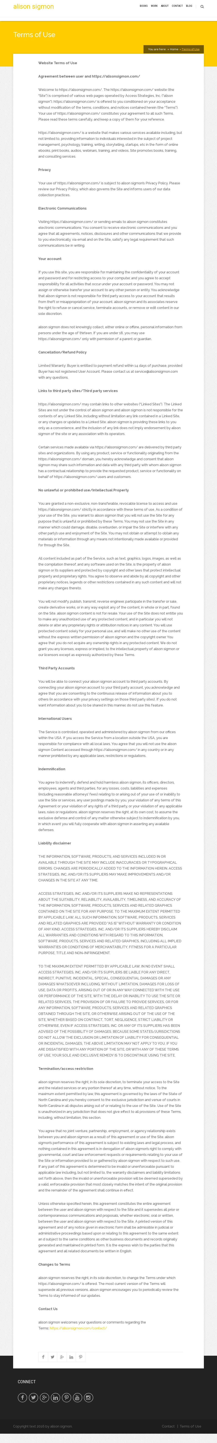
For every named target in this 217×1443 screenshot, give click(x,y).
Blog (189, 11)
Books (144, 11)
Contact (177, 11)
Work (154, 11)
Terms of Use (191, 58)
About (165, 11)
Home (174, 58)
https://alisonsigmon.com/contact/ (78, 1338)
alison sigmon (33, 12)
